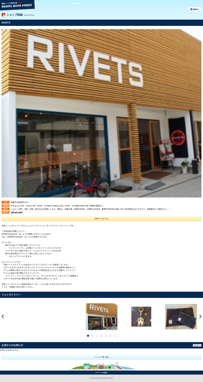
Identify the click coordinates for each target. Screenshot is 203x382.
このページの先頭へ (101, 372)
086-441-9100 (16, 212)
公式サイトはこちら (101, 219)
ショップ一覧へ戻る (101, 357)
